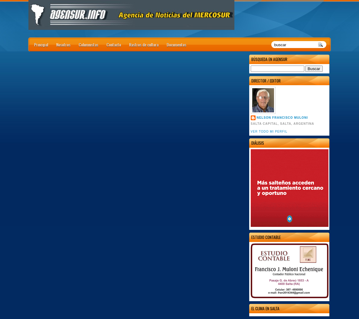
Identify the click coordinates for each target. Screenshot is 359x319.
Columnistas (88, 44)
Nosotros (63, 44)
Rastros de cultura (143, 44)
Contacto (113, 44)
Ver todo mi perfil (269, 131)
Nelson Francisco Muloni (282, 117)
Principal (41, 44)
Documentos (176, 44)
